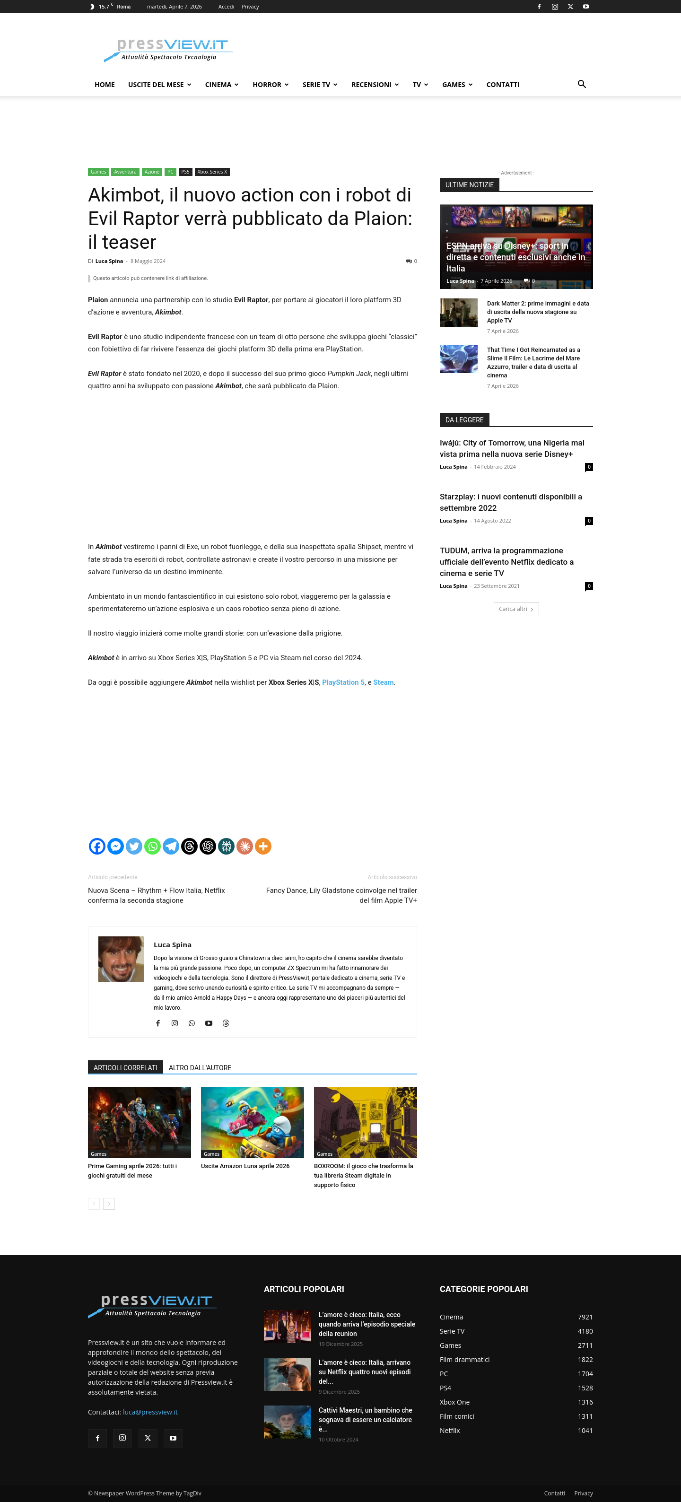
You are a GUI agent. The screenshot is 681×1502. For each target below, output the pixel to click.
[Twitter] (134, 846)
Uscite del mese (160, 84)
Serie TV (320, 84)
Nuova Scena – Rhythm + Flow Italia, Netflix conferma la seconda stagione (156, 895)
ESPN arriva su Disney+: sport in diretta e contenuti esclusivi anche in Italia (515, 257)
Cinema (222, 84)
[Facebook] (97, 846)
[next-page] (109, 1204)
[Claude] (244, 846)
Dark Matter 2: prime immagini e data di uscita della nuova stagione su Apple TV (538, 312)
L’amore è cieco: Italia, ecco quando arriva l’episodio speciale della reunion (367, 1324)
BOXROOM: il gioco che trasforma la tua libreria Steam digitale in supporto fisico (363, 1175)
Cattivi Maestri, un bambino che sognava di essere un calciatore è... (365, 1419)
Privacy (250, 6)
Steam (383, 682)
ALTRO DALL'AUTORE (200, 1068)
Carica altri (516, 609)
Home (105, 84)
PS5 (186, 171)
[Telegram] (171, 846)
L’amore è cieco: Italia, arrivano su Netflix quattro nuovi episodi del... (365, 1372)
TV (420, 84)
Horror (271, 84)
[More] (263, 846)
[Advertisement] (252, 470)
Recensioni (375, 84)
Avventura (125, 171)
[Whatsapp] (152, 846)
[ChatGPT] (208, 846)
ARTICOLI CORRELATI (125, 1068)
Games (457, 84)
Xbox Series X (212, 171)
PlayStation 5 (343, 682)
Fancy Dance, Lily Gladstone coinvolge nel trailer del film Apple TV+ (341, 895)
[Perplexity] (226, 846)
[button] (581, 85)
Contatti (503, 84)
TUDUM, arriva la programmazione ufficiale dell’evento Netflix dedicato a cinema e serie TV (507, 562)
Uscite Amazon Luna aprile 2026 (245, 1166)
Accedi (226, 6)
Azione (152, 171)
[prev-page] (94, 1204)
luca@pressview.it (150, 1411)
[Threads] (189, 846)
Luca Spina (109, 260)
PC (170, 171)
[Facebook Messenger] (115, 846)
